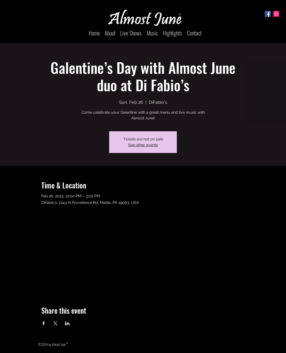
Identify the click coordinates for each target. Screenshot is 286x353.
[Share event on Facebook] (43, 323)
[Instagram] (276, 14)
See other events (143, 145)
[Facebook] (268, 14)
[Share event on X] (55, 323)
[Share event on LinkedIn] (67, 323)
